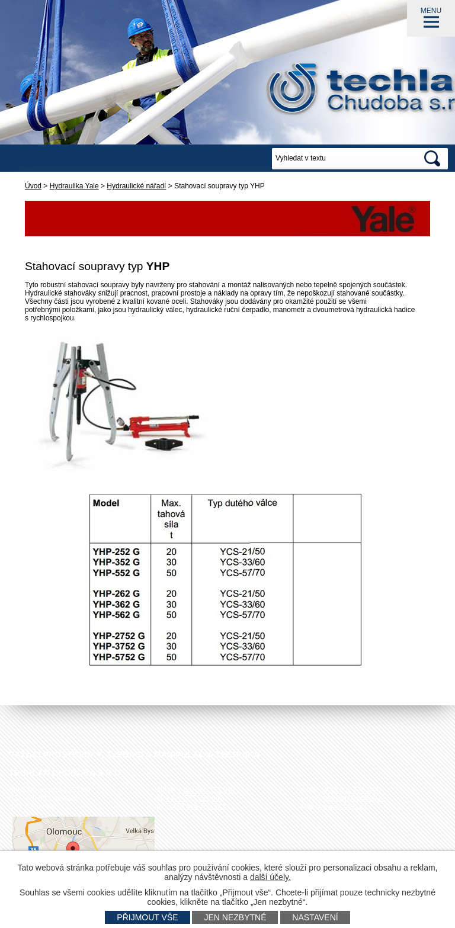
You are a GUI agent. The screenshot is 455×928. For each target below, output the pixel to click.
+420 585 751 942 (206, 790)
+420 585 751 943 (197, 806)
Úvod (33, 186)
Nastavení (315, 917)
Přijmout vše (147, 917)
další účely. (270, 877)
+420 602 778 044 (350, 790)
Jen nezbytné (235, 917)
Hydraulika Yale (74, 186)
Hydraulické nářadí (136, 186)
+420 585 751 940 (194, 798)
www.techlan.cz (342, 806)
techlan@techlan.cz (354, 798)
